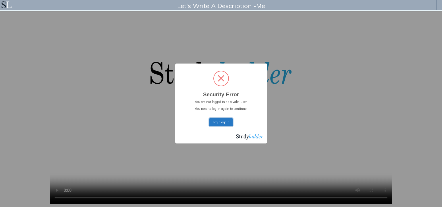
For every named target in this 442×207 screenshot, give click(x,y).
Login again (221, 122)
